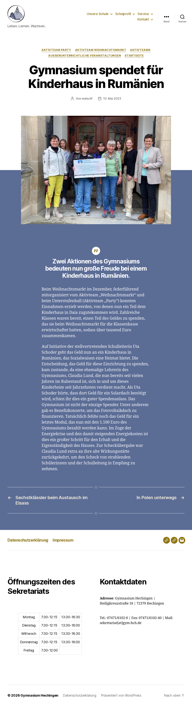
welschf (87, 98)
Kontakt (143, 19)
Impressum (63, 540)
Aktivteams (140, 50)
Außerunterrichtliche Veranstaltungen (84, 55)
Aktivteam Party (56, 50)
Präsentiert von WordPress (121, 695)
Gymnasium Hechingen (39, 695)
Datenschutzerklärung (28, 540)
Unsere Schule (98, 14)
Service (143, 14)
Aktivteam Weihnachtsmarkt (100, 50)
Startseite (134, 55)
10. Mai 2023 (112, 98)
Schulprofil (123, 14)
